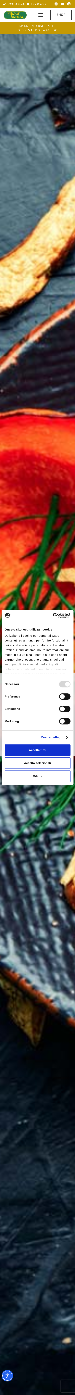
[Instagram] (69, 4)
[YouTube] (62, 4)
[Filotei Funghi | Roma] (15, 15)
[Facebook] (56, 4)
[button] (41, 15)
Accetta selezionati (37, 763)
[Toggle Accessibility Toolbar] (7, 1375)
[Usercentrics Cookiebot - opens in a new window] (53, 615)
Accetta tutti (37, 750)
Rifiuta (37, 776)
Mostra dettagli (51, 737)
